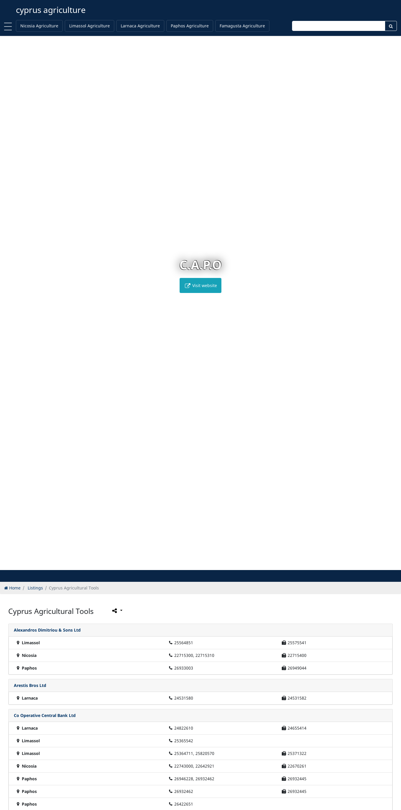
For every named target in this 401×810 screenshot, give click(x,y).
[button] (188, 564)
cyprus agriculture (51, 9)
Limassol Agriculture (89, 26)
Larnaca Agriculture (140, 26)
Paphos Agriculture (190, 26)
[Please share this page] (116, 610)
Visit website (200, 285)
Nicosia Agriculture (39, 26)
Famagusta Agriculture (242, 26)
